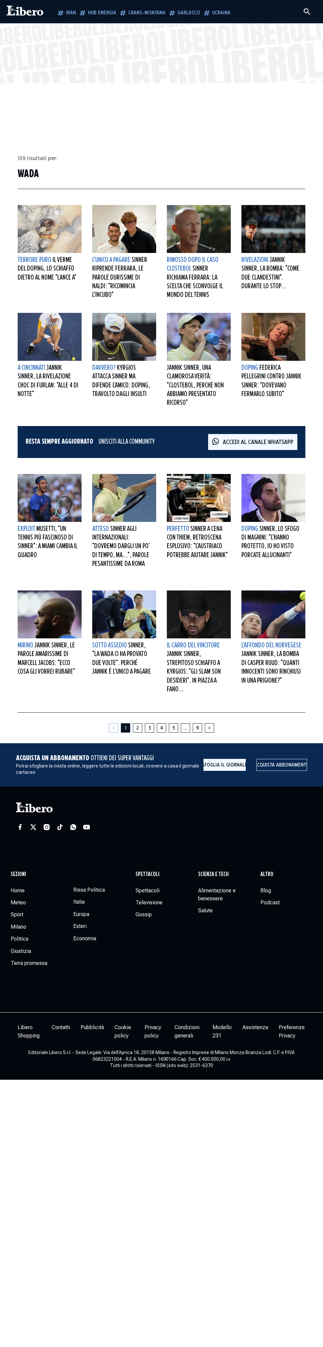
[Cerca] (307, 11)
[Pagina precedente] (113, 728)
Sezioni (18, 874)
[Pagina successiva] (209, 728)
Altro (266, 874)
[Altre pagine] (185, 728)
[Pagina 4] (161, 728)
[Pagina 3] (149, 728)
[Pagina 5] (173, 728)
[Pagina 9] (197, 728)
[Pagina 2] (137, 728)
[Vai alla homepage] (25, 11)
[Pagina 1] (125, 728)
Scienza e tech (213, 874)
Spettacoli (148, 874)
